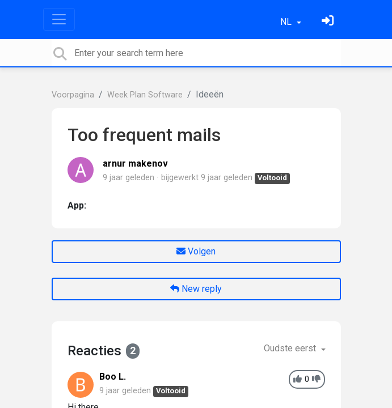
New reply (196, 288)
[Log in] (329, 21)
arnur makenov (135, 163)
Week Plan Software (145, 95)
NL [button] (287, 21)
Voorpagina (73, 95)
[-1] (316, 379)
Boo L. (112, 376)
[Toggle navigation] (59, 19)
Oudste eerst (291, 348)
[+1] (297, 379)
